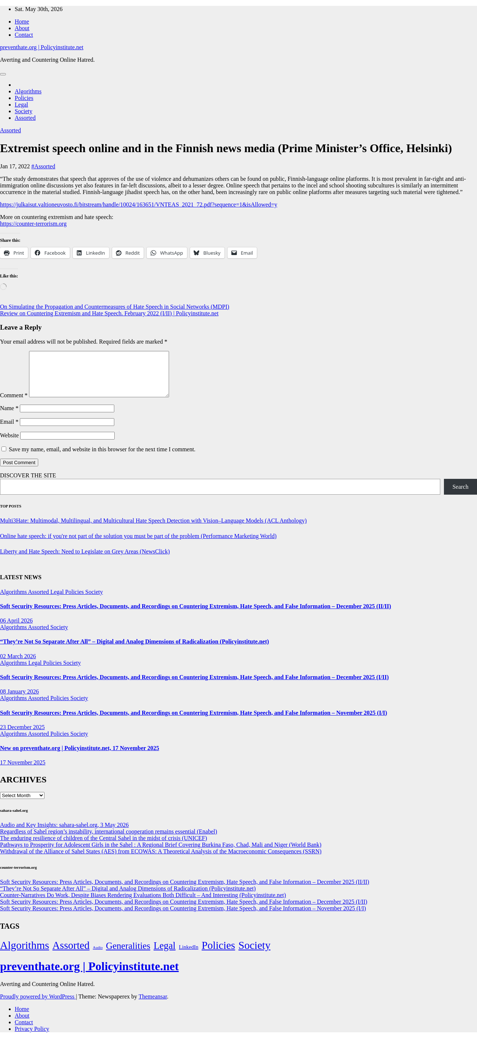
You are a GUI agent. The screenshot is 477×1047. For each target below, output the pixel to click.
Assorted (25, 118)
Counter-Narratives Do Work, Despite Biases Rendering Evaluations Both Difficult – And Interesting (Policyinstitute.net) (143, 904)
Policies (24, 98)
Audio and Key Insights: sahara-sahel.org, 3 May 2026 (64, 834)
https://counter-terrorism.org (33, 223)
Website (9, 444)
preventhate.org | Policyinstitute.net (41, 47)
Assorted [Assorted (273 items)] (71, 954)
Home (22, 21)
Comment (14, 404)
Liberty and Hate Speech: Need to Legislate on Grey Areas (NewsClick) (85, 560)
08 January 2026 (19, 700)
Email (9, 430)
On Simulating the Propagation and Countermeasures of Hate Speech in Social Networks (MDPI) (114, 307)
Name (9, 417)
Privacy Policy (32, 1038)
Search (460, 495)
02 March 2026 (18, 665)
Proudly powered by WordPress (38, 1005)
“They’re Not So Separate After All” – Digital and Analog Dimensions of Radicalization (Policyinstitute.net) (134, 650)
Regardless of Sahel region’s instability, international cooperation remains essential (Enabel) (108, 840)
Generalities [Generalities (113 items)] (128, 955)
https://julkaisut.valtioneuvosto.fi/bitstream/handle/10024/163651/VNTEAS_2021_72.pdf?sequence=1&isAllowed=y (138, 204)
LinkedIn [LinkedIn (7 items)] (188, 956)
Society (23, 111)
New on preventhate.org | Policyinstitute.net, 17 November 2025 (79, 757)
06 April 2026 (16, 629)
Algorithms (28, 91)
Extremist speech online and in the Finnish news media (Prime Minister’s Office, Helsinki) (226, 148)
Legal (21, 104)
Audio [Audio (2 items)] (98, 956)
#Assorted (43, 166)
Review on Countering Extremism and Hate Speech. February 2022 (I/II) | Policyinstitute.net (109, 313)
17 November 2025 (23, 771)
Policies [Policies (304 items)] (218, 954)
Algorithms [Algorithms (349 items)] (24, 954)
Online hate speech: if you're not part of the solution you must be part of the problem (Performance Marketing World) (138, 545)
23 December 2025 (22, 736)
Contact (24, 35)
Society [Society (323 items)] (254, 954)
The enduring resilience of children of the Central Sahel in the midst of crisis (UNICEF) (103, 847)
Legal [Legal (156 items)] (165, 954)
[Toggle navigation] (3, 74)
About (22, 28)
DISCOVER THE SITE (28, 484)
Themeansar (153, 1005)
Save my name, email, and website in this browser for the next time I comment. (102, 458)
